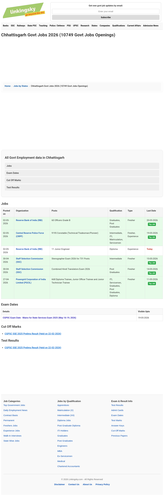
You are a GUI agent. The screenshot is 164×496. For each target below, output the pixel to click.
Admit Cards (117, 410)
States (94, 25)
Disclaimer (59, 484)
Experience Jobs (11, 430)
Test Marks (116, 420)
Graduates (62, 435)
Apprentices (63, 405)
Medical (61, 461)
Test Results (13, 187)
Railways (21, 25)
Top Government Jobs (14, 405)
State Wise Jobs (11, 441)
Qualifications (118, 25)
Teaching (43, 25)
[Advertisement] (82, 59)
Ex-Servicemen (64, 456)
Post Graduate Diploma (68, 425)
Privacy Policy (103, 484)
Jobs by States (20, 86)
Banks (6, 25)
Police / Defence (57, 25)
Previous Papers (119, 435)
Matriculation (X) (65, 410)
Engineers (62, 446)
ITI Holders (62, 430)
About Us (87, 484)
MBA (59, 451)
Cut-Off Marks (118, 430)
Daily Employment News (15, 410)
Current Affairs (134, 25)
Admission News (150, 25)
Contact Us (73, 484)
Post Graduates (65, 441)
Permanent (8, 420)
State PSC (32, 25)
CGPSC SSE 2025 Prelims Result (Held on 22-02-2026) (33, 333)
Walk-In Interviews (12, 435)
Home (7, 86)
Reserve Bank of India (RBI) (29, 220)
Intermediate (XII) (65, 415)
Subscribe (106, 17)
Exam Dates (13, 173)
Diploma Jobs (64, 420)
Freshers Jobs (10, 425)
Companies (105, 25)
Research (85, 25)
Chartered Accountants (68, 466)
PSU (69, 25)
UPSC (75, 25)
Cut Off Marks (14, 180)
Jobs (9, 166)
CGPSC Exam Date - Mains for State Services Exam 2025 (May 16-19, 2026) (39, 317)
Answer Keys (117, 425)
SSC (13, 25)
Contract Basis (10, 415)
